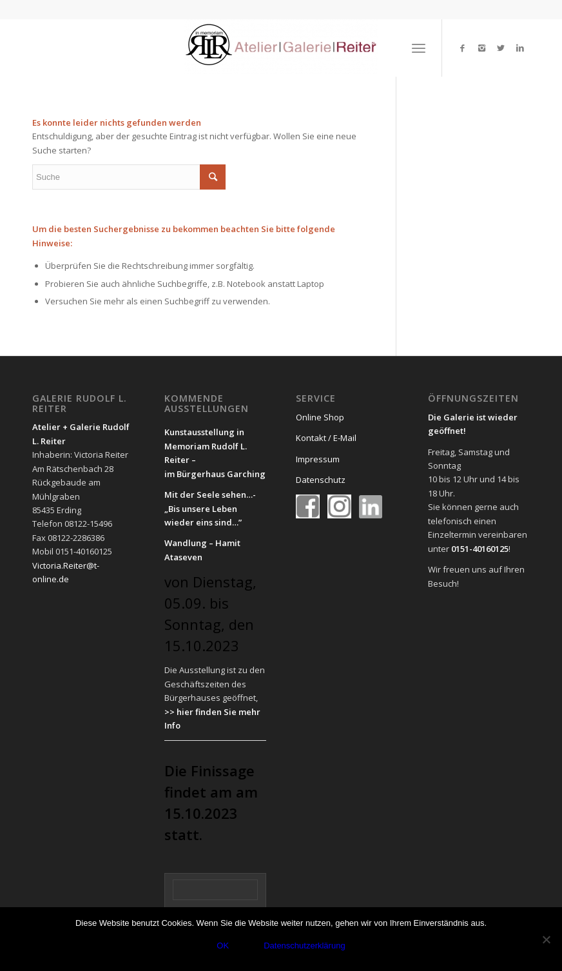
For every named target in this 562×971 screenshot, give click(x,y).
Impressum (318, 459)
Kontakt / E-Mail (326, 438)
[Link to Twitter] (500, 47)
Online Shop (320, 417)
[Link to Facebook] (462, 47)
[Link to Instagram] (481, 47)
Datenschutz (320, 480)
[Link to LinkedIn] (520, 47)
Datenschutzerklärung (304, 945)
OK (223, 945)
